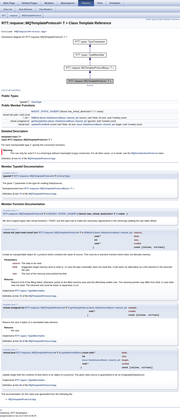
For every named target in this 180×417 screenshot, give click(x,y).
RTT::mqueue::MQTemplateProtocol (33, 176)
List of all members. (11, 90)
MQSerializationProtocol (144, 153)
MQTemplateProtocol (31, 15)
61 (19, 158)
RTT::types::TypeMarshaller (30, 290)
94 (20, 341)
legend (90, 85)
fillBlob (35, 117)
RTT (4, 15)
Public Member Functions (168, 19)
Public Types (151, 19)
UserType (36, 102)
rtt (1, 410)
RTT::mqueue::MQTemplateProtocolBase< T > (49, 188)
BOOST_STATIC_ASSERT (45, 111)
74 (20, 193)
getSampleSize (39, 121)
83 (20, 385)
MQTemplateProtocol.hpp (30, 31)
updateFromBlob (40, 124)
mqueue (13, 15)
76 (20, 296)
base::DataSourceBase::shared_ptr (59, 117)
